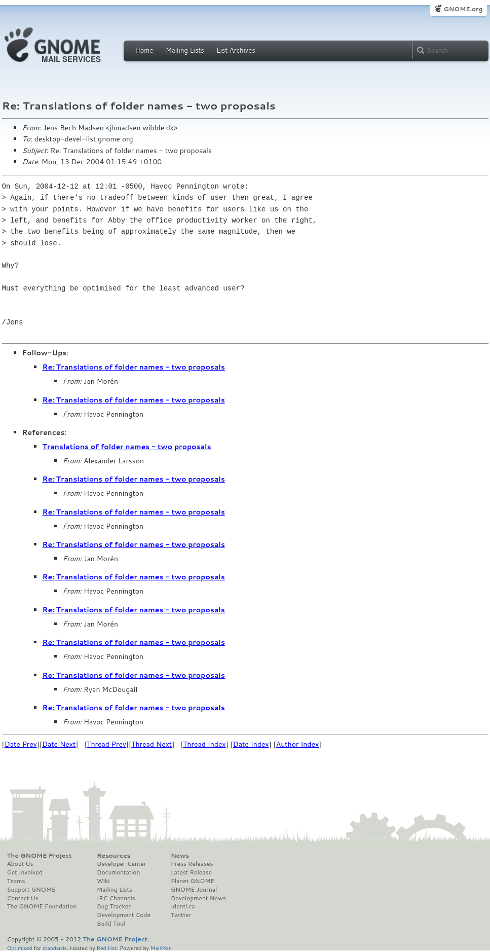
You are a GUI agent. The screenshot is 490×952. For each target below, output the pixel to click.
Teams (16, 881)
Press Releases (192, 864)
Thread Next (151, 744)
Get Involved (25, 872)
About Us (20, 864)
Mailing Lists (185, 50)
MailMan (161, 947)
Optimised (19, 947)
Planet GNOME (192, 881)
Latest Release (191, 872)
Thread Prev (106, 744)
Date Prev (21, 744)
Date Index (251, 744)
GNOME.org (462, 9)
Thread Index (204, 744)
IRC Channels (116, 898)
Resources (113, 856)
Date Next (59, 744)
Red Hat (106, 947)
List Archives (235, 50)
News (180, 856)
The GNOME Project (39, 856)
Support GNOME (31, 890)
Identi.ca (183, 906)
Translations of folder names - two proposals (127, 447)
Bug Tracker (114, 906)
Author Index (297, 744)
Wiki (103, 881)
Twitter (181, 915)
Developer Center (121, 864)
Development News (198, 898)
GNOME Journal (194, 890)
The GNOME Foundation (42, 906)
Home (144, 50)
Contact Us (23, 898)
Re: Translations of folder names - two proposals (134, 367)
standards (55, 947)
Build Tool (111, 924)
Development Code (123, 915)
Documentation (118, 872)
